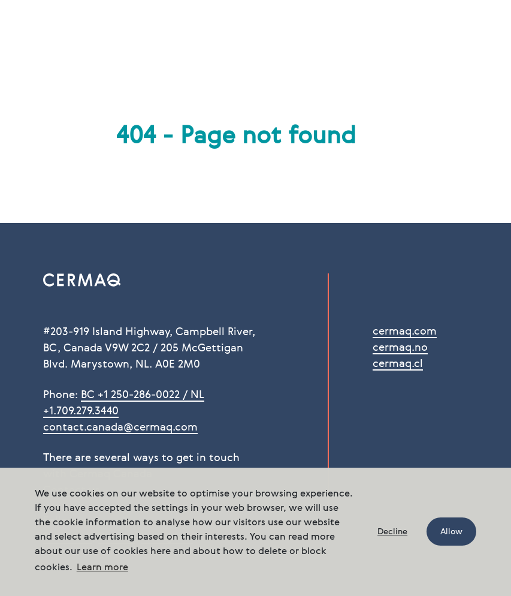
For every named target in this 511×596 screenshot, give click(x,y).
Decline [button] (392, 532)
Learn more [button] (102, 568)
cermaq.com (405, 331)
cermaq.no (400, 347)
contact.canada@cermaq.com (120, 427)
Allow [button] (451, 532)
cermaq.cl (398, 364)
